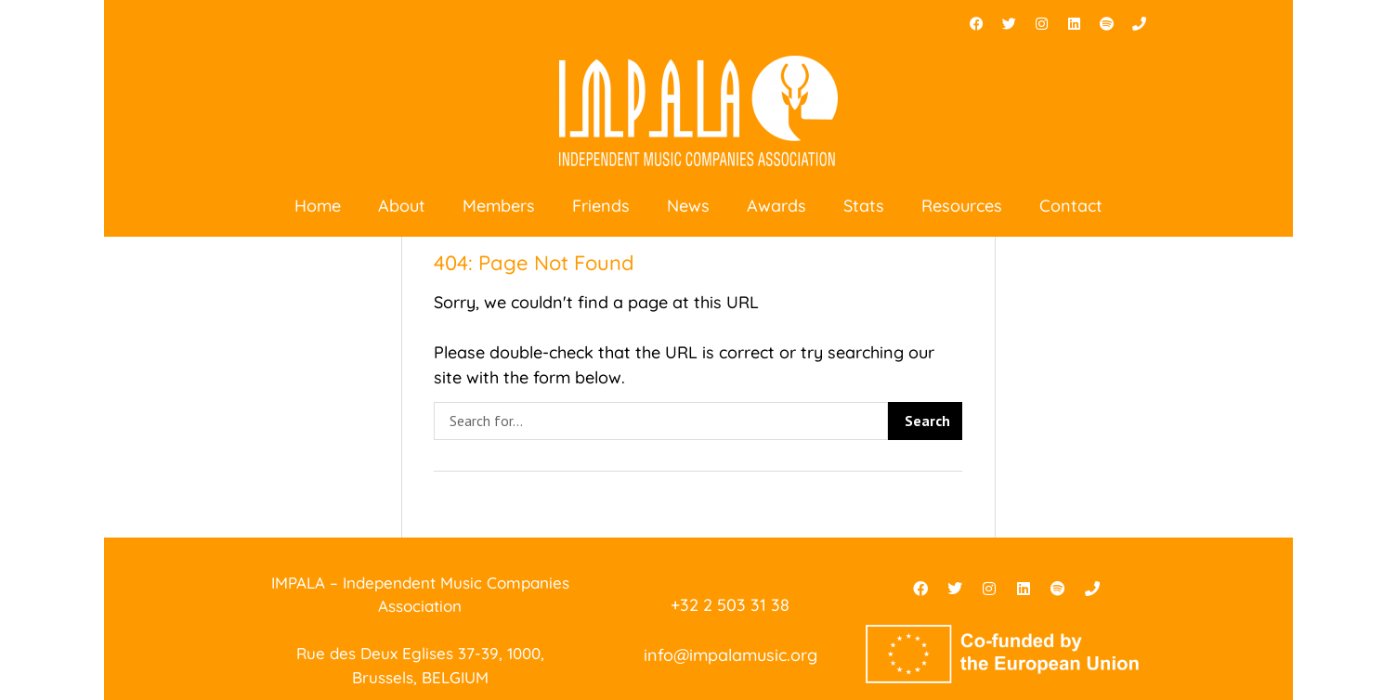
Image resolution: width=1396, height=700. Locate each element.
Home (317, 205)
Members (499, 205)
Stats (863, 205)
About (401, 205)
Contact (1070, 205)
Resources (961, 205)
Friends (601, 205)
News (688, 205)
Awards (776, 205)
